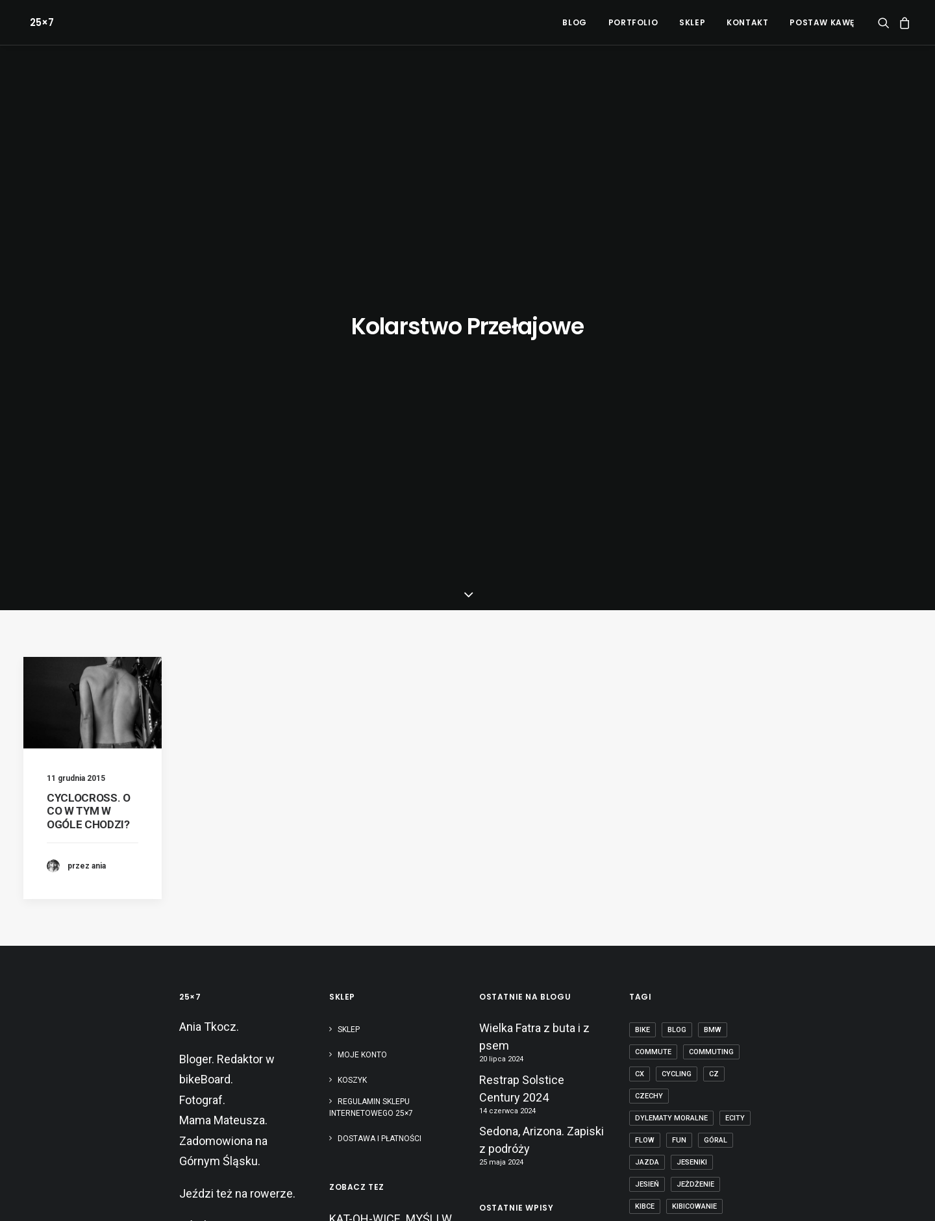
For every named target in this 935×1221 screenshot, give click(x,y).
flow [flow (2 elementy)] (644, 763)
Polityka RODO (375, 1195)
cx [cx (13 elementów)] (639, 697)
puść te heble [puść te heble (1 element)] (715, 1006)
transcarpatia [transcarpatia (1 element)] (663, 1072)
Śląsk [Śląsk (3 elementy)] (695, 1095)
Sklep (349, 653)
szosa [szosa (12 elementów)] (692, 1050)
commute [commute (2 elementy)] (653, 675)
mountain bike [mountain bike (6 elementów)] (662, 918)
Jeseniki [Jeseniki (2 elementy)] (692, 786)
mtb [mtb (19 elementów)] (715, 918)
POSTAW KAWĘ (822, 22)
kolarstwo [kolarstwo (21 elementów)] (657, 852)
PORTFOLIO (633, 22)
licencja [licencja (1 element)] (712, 852)
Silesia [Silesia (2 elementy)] (725, 1028)
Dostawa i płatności (379, 762)
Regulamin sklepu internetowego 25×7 (372, 731)
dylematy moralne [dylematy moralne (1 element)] (671, 741)
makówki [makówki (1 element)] (652, 874)
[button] (886, 22)
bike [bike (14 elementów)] (642, 653)
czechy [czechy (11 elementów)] (649, 719)
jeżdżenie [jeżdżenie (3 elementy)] (695, 808)
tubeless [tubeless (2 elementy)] (726, 1072)
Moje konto (362, 678)
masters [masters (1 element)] (702, 874)
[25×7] (35, 22)
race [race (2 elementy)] (644, 1028)
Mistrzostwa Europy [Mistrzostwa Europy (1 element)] (676, 896)
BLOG (574, 22)
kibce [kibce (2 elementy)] (644, 830)
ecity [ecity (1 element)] (735, 741)
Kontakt (747, 22)
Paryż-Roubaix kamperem (516, 1034)
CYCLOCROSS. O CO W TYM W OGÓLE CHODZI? (89, 434)
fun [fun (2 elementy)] (679, 763)
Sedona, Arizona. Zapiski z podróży (541, 763)
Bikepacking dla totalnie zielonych (539, 993)
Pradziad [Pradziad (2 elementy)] (653, 1006)
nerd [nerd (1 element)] (644, 940)
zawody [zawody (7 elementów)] (650, 1095)
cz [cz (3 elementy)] (714, 697)
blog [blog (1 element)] (676, 653)
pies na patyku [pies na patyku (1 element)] (663, 984)
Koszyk (352, 703)
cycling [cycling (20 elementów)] (677, 697)
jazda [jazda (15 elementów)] (647, 786)
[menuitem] (574, 22)
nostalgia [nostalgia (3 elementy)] (690, 940)
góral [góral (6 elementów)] (715, 763)
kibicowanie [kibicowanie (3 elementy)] (694, 830)
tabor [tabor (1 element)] (733, 1050)
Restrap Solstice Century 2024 (521, 712)
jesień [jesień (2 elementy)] (647, 808)
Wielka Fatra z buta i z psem (534, 660)
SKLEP (692, 22)
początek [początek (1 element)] (728, 984)
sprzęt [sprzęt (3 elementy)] (649, 1050)
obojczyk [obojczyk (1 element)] (654, 962)
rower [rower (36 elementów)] (682, 1028)
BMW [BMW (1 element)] (712, 653)
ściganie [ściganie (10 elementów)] (651, 1117)
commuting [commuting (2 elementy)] (711, 675)
